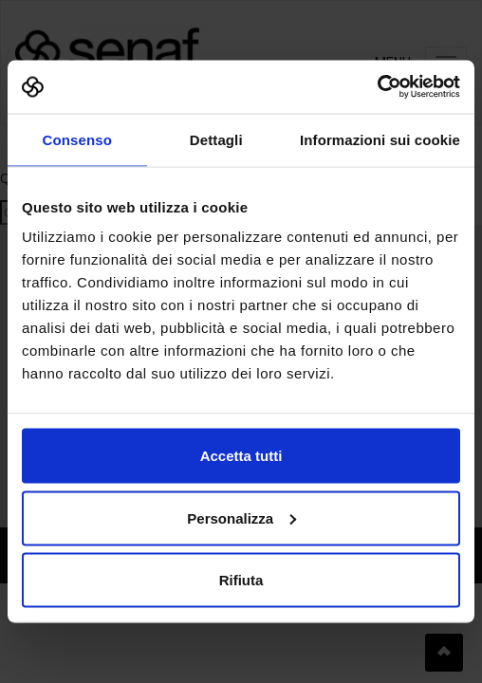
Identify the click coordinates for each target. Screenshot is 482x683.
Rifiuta (241, 580)
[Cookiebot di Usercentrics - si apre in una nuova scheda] (377, 87)
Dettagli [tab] (216, 139)
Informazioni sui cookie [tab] (380, 139)
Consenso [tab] (77, 139)
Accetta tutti (241, 456)
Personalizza (241, 517)
